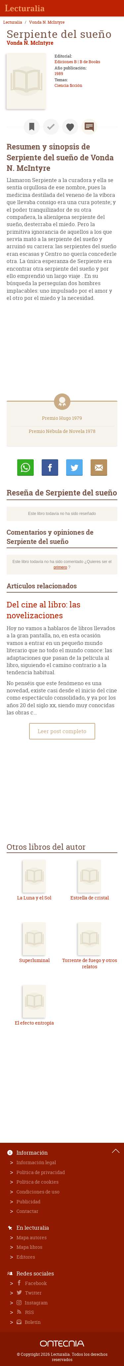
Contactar (27, 1211)
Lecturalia (12, 22)
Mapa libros (29, 1247)
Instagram (36, 1302)
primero (60, 567)
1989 (59, 73)
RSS (29, 1312)
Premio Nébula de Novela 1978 (62, 431)
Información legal (36, 1162)
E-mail (99, 467)
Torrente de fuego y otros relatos (89, 963)
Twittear (74, 467)
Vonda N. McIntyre (46, 22)
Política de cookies (38, 1182)
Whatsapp (25, 467)
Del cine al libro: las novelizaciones (43, 610)
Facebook (35, 1283)
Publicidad (28, 1201)
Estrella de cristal (89, 898)
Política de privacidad (41, 1172)
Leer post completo (62, 731)
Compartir (50, 467)
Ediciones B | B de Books (77, 62)
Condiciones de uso (38, 1192)
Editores (26, 1257)
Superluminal (34, 960)
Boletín (32, 1322)
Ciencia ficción (68, 85)
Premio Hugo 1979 (62, 418)
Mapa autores (32, 1237)
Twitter (33, 1293)
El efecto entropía (34, 1023)
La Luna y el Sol (34, 898)
